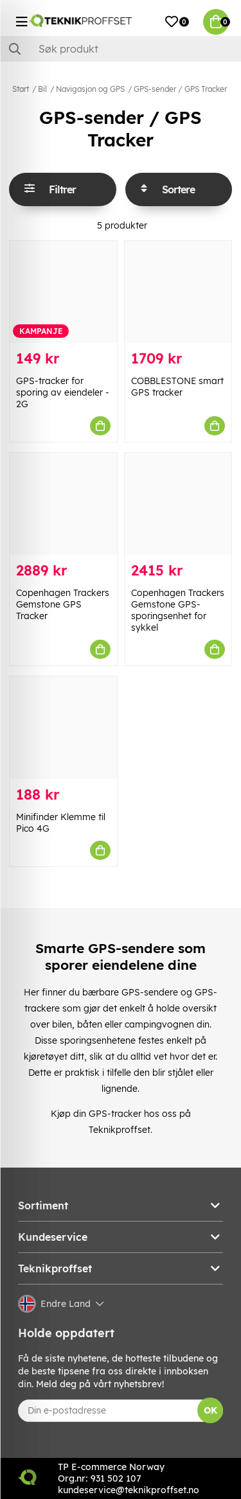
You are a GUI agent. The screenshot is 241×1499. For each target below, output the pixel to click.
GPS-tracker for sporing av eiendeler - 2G (62, 392)
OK (210, 1410)
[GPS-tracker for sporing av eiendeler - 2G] (63, 292)
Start (20, 89)
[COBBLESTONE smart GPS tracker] (178, 292)
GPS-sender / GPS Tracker (180, 89)
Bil (42, 89)
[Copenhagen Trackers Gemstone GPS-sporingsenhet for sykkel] (178, 504)
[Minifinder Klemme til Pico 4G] (63, 727)
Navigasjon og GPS (90, 89)
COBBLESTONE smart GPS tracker (177, 386)
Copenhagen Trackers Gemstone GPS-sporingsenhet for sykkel (177, 610)
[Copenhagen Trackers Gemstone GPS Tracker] (63, 504)
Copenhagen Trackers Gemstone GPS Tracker (62, 604)
